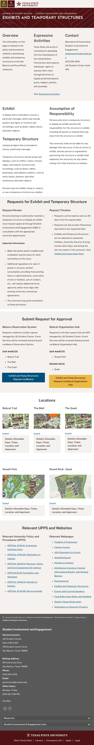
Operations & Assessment (64, 617)
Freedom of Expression (65, 542)
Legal (77, 740)
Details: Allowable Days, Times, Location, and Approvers (14, 444)
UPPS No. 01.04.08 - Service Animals (24, 591)
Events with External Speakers (69, 591)
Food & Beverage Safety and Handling (72, 596)
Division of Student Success (17, 13)
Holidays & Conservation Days (69, 254)
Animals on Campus (64, 563)
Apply (68, 740)
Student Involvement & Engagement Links (25, 724)
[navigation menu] (3, 3)
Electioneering (61, 581)
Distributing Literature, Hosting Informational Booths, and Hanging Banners (71, 572)
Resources (9, 718)
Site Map (6, 701)
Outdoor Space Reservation (67, 602)
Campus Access (62, 547)
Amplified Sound (62, 557)
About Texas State (23, 740)
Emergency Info (54, 740)
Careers (39, 740)
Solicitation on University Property (71, 607)
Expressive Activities (49, 94)
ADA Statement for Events (67, 552)
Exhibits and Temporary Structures (71, 586)
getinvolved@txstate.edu (14, 682)
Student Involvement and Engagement (56, 13)
